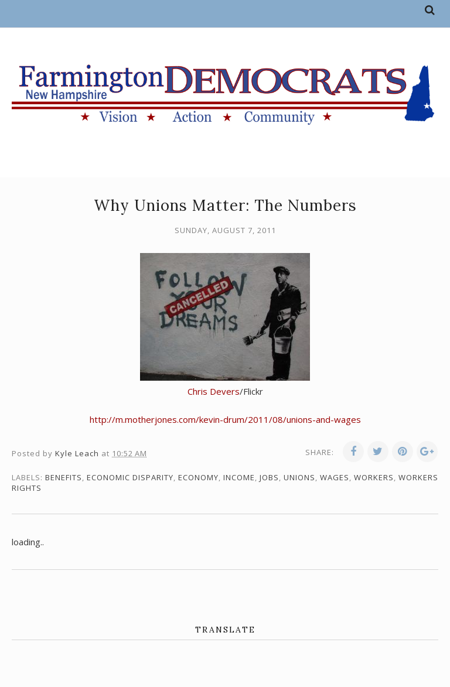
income (239, 477)
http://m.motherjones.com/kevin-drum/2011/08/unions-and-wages (225, 419)
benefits (63, 477)
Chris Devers (214, 391)
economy (198, 477)
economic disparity (130, 477)
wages (334, 477)
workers (374, 477)
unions (299, 477)
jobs (269, 477)
